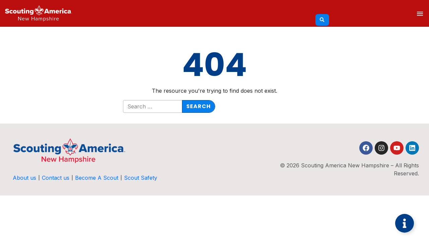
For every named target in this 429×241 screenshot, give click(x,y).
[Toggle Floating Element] (404, 223)
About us (24, 177)
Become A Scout (96, 177)
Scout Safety (140, 177)
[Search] (322, 20)
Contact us (55, 177)
